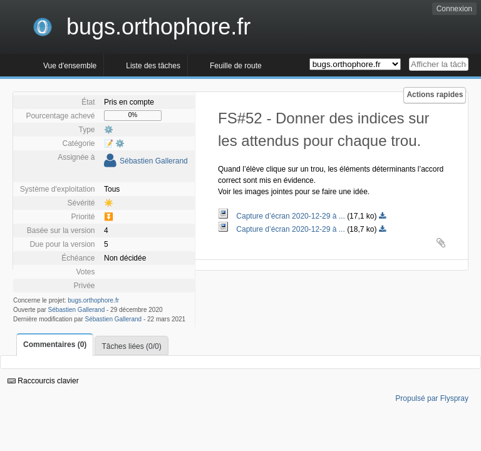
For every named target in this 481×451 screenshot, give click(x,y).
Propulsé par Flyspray (431, 398)
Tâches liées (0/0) (131, 346)
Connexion (454, 8)
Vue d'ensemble (69, 65)
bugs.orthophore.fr (93, 300)
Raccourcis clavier (43, 380)
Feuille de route (236, 65)
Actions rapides (434, 94)
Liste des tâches (153, 65)
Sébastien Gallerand (154, 161)
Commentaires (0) (54, 344)
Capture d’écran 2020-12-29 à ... (282, 216)
